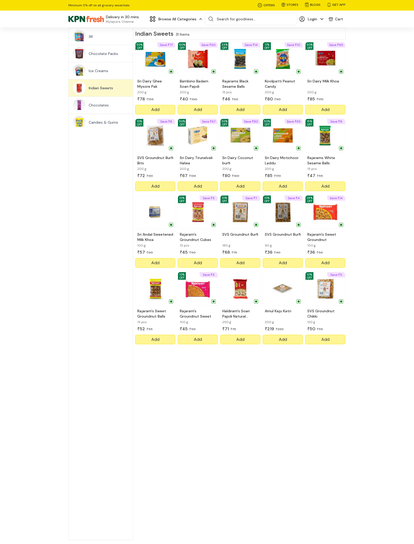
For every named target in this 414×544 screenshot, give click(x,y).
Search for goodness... (236, 19)
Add (155, 109)
